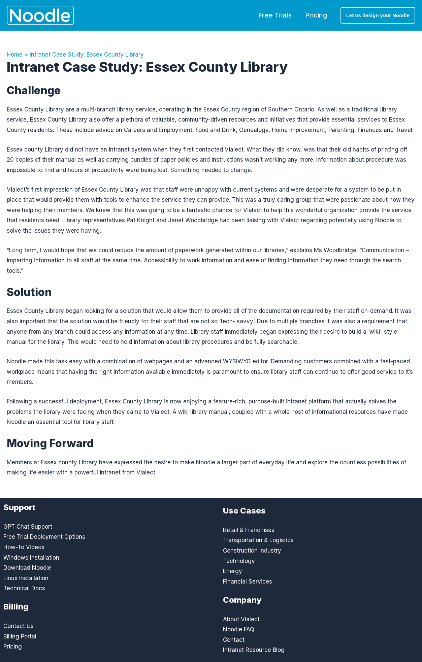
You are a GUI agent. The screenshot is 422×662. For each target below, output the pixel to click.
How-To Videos (23, 547)
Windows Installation (31, 557)
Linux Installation (25, 578)
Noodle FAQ (238, 629)
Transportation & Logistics (258, 540)
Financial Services (247, 581)
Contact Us (18, 626)
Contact (234, 639)
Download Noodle (27, 567)
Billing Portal (19, 636)
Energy (232, 571)
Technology (239, 561)
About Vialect (241, 619)
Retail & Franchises (248, 530)
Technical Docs (24, 588)
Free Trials (275, 15)
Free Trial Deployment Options (44, 536)
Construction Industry (252, 550)
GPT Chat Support (27, 526)
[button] (377, 15)
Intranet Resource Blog (254, 650)
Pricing (316, 15)
